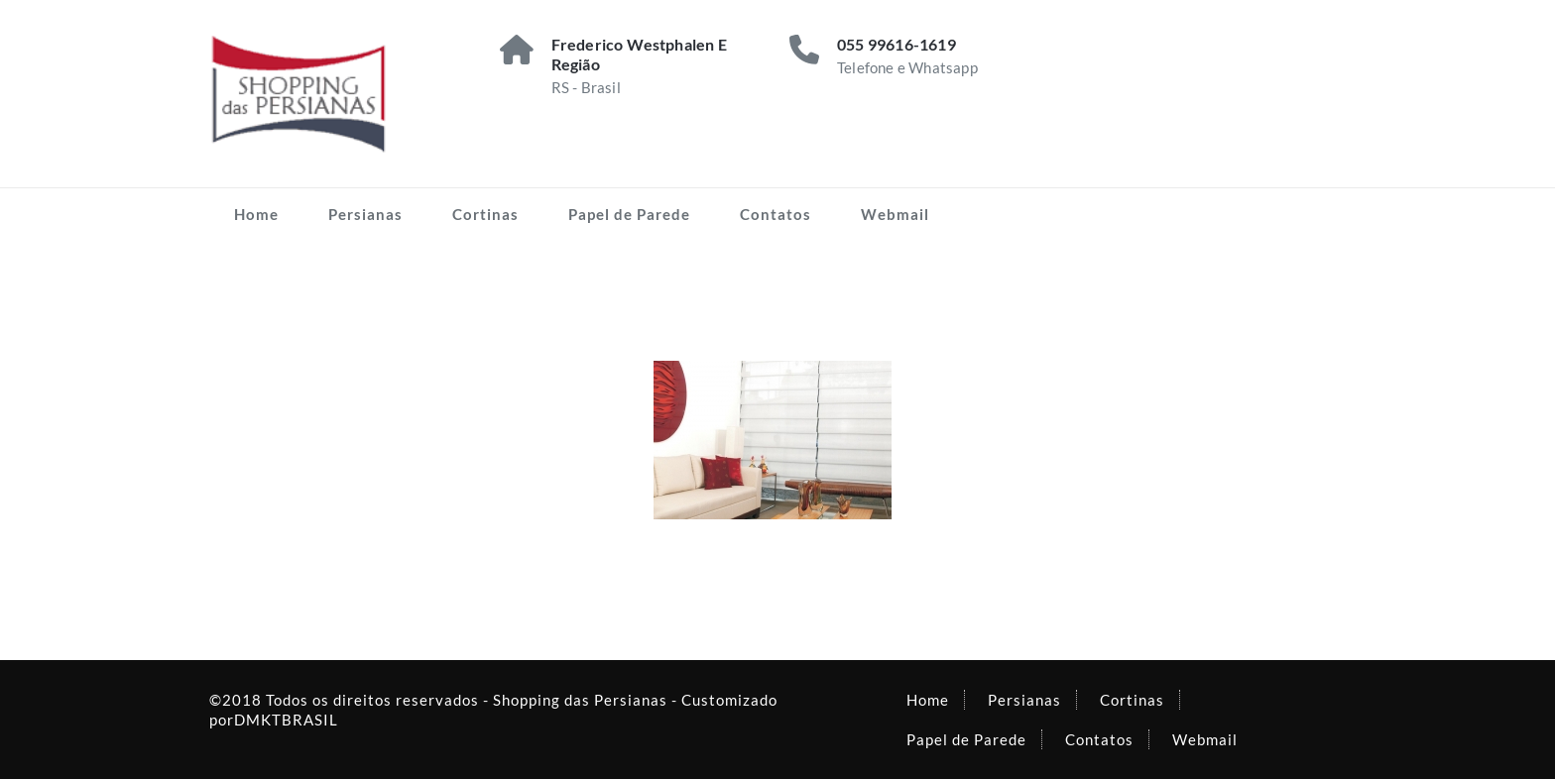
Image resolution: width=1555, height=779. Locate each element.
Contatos (775, 214)
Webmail (895, 214)
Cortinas (485, 214)
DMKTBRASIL (286, 719)
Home (256, 214)
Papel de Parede (629, 214)
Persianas (365, 214)
